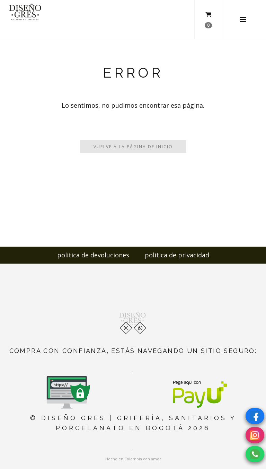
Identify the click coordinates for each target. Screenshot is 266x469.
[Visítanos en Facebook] (255, 416)
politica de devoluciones (93, 255)
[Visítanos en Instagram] (255, 435)
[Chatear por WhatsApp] (255, 454)
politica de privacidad (177, 255)
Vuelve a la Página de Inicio (133, 147)
